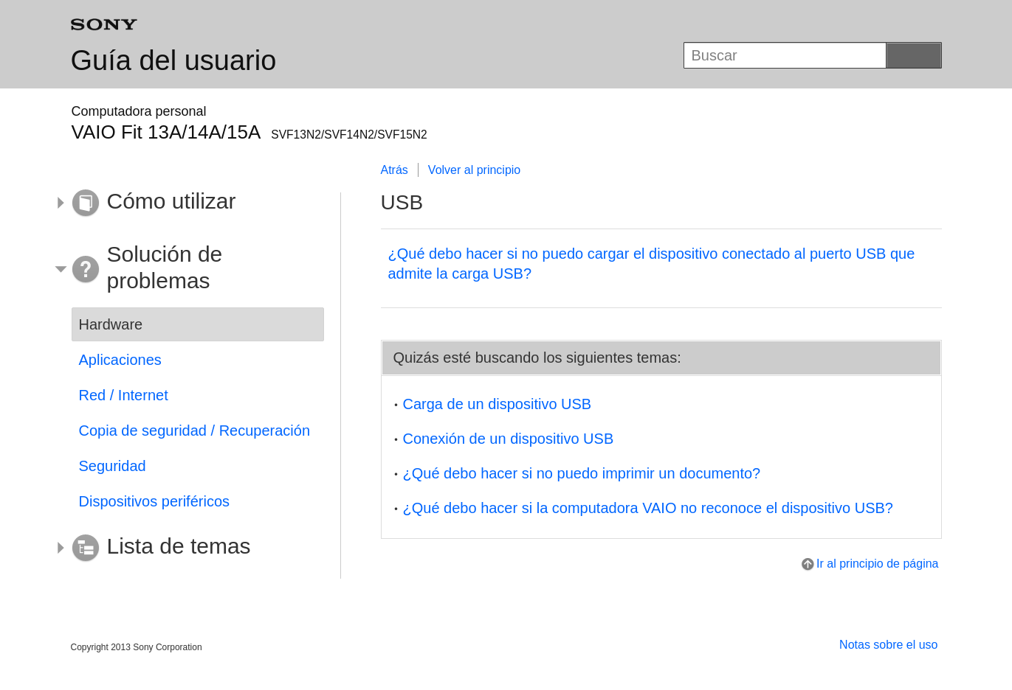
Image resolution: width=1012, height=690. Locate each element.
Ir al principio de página (877, 563)
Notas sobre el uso (888, 644)
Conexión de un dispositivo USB (508, 439)
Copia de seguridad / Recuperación (195, 430)
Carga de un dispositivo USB (497, 404)
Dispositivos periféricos (154, 501)
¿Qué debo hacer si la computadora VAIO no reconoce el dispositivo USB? (648, 508)
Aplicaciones (120, 360)
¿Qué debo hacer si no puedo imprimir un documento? (582, 473)
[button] (186, 203)
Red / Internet (123, 395)
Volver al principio (474, 170)
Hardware (111, 324)
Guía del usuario (174, 60)
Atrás (394, 170)
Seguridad (112, 466)
